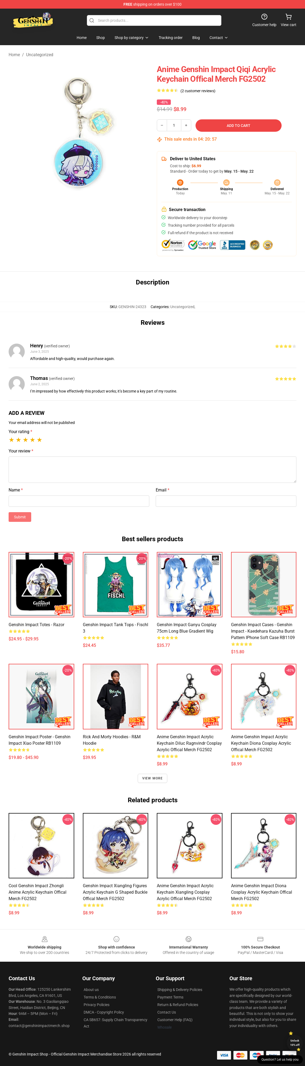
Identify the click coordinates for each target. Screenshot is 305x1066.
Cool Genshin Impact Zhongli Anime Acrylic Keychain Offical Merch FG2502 (37, 892)
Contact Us (166, 1012)
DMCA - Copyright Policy (104, 1012)
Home (14, 54)
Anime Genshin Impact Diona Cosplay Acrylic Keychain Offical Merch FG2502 (261, 892)
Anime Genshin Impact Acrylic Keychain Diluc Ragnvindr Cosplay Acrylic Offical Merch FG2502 (189, 743)
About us (91, 989)
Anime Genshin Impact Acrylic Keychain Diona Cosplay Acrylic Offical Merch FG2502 (261, 743)
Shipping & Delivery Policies (179, 989)
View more (152, 778)
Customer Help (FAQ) (175, 1020)
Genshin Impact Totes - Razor (36, 624)
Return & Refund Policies (177, 1005)
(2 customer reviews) (197, 91)
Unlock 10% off (295, 1042)
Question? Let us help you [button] (280, 1059)
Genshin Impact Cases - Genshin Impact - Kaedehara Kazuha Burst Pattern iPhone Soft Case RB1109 (263, 631)
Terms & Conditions (100, 997)
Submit (20, 517)
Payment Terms (170, 997)
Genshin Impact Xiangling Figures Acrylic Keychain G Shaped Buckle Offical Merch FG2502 (115, 892)
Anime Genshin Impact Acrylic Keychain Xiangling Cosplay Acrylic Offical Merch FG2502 (185, 892)
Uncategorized (39, 54)
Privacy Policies (96, 1005)
